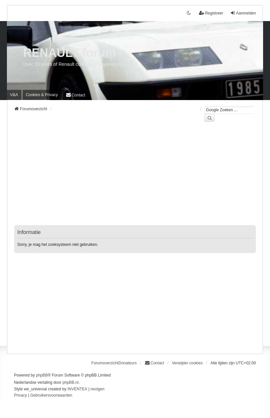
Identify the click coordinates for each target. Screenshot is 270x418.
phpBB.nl (70, 382)
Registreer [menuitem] (211, 13)
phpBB (42, 375)
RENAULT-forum (69, 53)
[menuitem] (42, 95)
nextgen (97, 389)
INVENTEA (77, 389)
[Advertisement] (135, 177)
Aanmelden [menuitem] (243, 13)
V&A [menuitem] (14, 94)
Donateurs (127, 363)
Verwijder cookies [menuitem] (187, 363)
